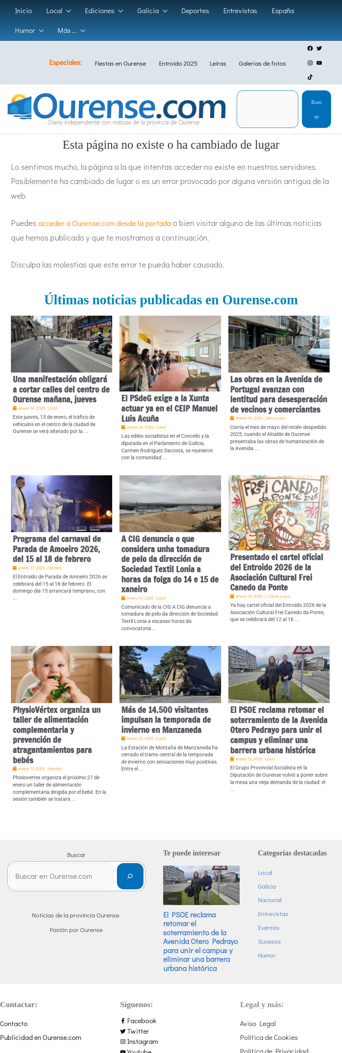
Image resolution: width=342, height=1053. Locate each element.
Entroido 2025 (179, 56)
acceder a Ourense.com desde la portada (108, 208)
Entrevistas (276, 901)
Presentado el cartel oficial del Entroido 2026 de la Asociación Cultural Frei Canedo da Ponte (276, 558)
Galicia (270, 873)
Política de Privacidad (274, 1045)
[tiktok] (313, 63)
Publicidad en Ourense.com (40, 1031)
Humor (270, 945)
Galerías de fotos (256, 56)
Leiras (215, 56)
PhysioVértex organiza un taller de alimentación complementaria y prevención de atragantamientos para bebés (57, 720)
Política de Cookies (269, 1031)
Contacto (14, 1016)
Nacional (273, 887)
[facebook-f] (171, 1013)
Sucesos (272, 930)
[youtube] (304, 63)
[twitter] (313, 48)
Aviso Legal (258, 1016)
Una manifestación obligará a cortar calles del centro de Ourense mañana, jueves (61, 375)
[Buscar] (136, 862)
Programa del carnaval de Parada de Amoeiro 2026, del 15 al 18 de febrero (57, 534)
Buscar (316, 94)
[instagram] (322, 48)
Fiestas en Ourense (124, 56)
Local (179, 882)
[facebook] (304, 48)
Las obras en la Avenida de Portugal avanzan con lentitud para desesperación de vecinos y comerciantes (278, 380)
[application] (66, 10)
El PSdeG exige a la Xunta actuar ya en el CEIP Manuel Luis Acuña (169, 394)
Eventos (272, 916)
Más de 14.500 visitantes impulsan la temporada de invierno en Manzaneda (166, 705)
